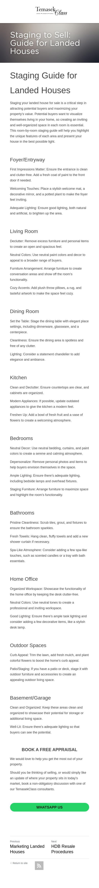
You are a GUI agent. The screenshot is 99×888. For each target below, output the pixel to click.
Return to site (19, 863)
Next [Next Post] (54, 841)
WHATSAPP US (49, 807)
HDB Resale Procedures (63, 849)
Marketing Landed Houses (27, 849)
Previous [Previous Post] (15, 841)
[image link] (51, 11)
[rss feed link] (39, 865)
